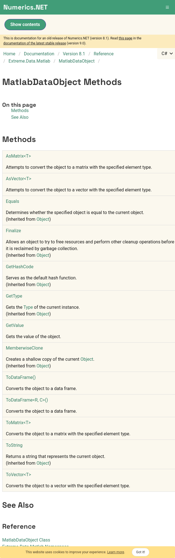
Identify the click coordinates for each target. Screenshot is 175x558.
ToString (14, 445)
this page (125, 38)
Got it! (140, 552)
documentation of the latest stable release (34, 43)
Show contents (25, 24)
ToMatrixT (18, 422)
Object (43, 219)
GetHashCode (19, 266)
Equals (12, 201)
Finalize (13, 230)
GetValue (15, 325)
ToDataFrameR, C (27, 400)
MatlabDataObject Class (26, 540)
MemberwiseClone (24, 348)
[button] (168, 7)
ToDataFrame (21, 377)
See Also (19, 117)
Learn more (115, 552)
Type (28, 307)
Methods (20, 110)
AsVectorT (18, 178)
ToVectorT (18, 474)
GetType (14, 296)
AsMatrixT (18, 156)
